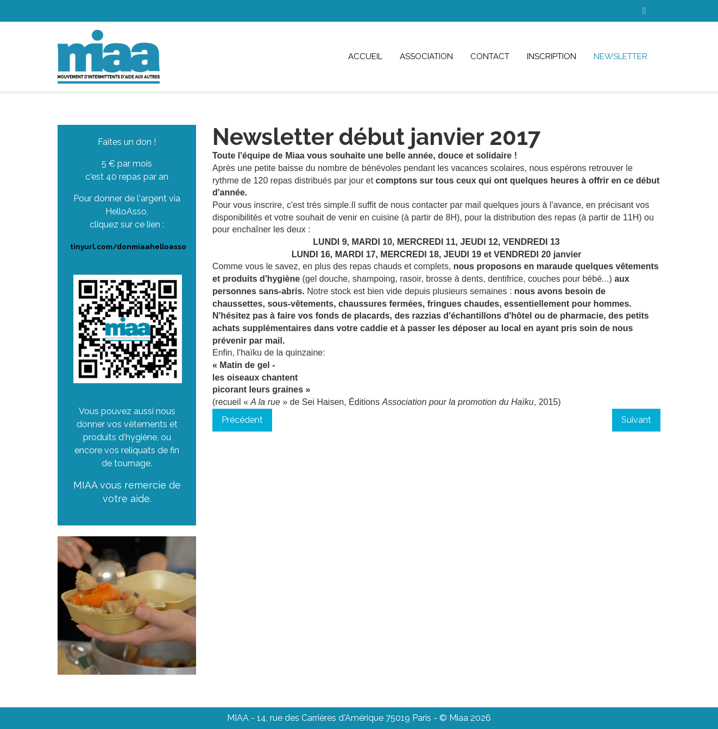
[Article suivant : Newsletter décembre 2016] (636, 420)
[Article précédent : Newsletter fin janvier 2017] (242, 420)
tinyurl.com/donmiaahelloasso (128, 246)
